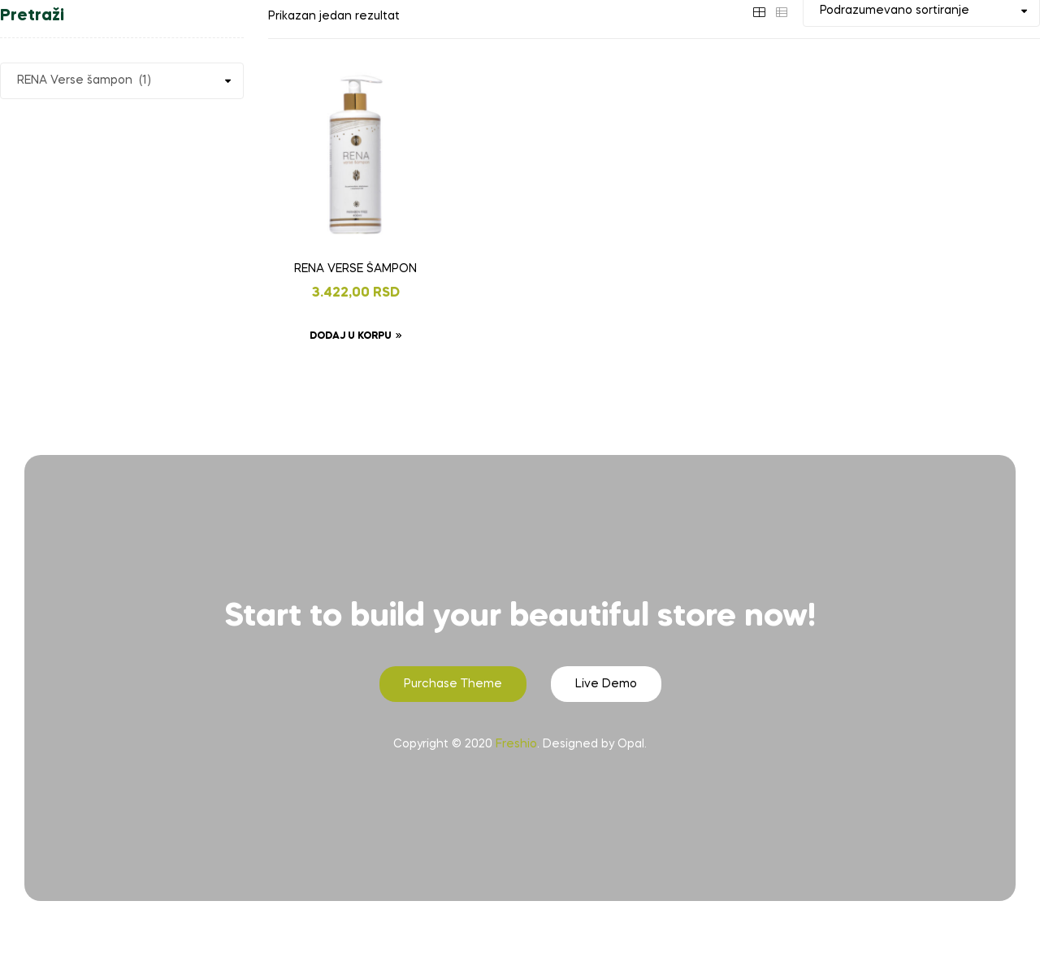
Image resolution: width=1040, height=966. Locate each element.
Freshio (516, 744)
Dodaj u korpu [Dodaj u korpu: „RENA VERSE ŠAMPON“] (351, 336)
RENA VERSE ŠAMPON (355, 269)
